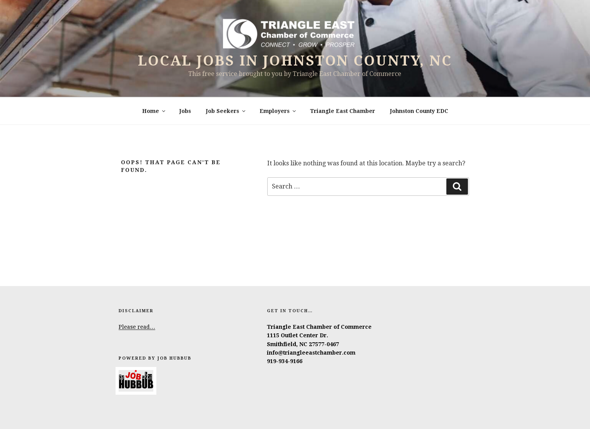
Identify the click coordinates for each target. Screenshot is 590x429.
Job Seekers (226, 111)
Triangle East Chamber (342, 111)
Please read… (137, 327)
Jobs (185, 111)
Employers (278, 111)
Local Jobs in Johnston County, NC (295, 60)
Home (154, 111)
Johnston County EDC (419, 111)
